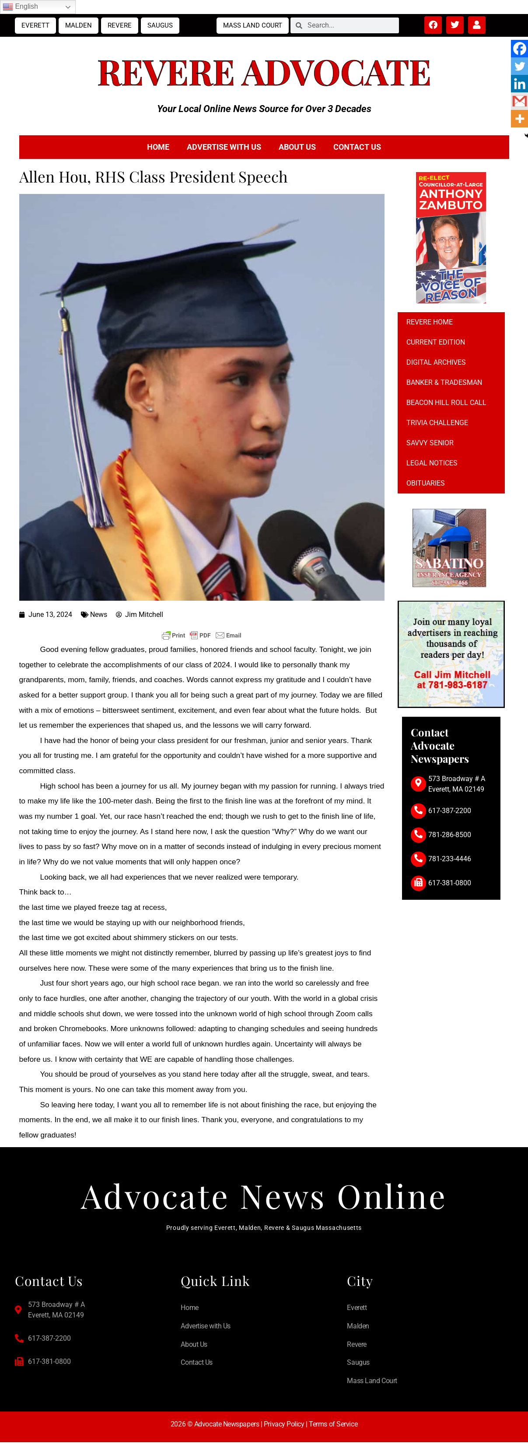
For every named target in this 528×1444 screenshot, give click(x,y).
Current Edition (435, 342)
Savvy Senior (430, 443)
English (20, 7)
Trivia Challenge (437, 423)
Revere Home (429, 322)
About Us (297, 146)
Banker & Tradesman (444, 382)
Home (158, 146)
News (98, 614)
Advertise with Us (224, 146)
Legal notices (432, 463)
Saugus (160, 25)
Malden (78, 25)
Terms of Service (333, 1426)
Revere (120, 25)
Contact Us (357, 146)
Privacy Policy (284, 1426)
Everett (35, 25)
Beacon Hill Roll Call (446, 402)
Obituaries (425, 483)
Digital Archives (436, 362)
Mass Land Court (252, 25)
